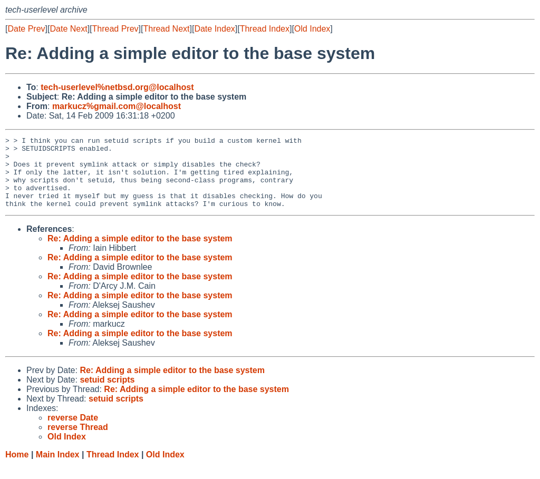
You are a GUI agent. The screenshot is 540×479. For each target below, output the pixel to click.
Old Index (312, 28)
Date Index (214, 28)
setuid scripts (107, 393)
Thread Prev (115, 28)
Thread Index (265, 28)
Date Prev (26, 28)
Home (16, 468)
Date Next (68, 28)
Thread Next (166, 28)
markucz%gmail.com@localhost (116, 106)
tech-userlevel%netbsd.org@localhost (117, 87)
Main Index (58, 468)
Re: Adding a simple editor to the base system (140, 252)
